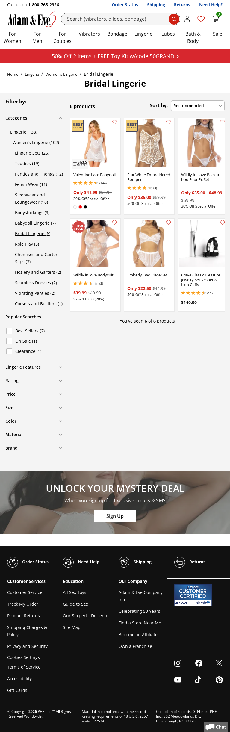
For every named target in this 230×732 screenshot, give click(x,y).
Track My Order (22, 604)
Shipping (156, 4)
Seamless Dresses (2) (36, 282)
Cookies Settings (23, 657)
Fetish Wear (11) (31, 184)
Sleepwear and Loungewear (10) (31, 198)
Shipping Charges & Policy (27, 630)
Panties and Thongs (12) (39, 174)
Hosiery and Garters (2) (38, 272)
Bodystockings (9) (32, 212)
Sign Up (115, 516)
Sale (217, 34)
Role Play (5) (27, 244)
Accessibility (19, 678)
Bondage (117, 34)
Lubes (168, 34)
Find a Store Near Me (140, 623)
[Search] (121, 19)
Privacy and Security (27, 646)
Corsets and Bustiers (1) (39, 303)
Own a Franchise (135, 646)
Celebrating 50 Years (139, 611)
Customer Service (24, 592)
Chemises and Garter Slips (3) (36, 258)
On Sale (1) (26, 341)
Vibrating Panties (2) (35, 293)
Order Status (125, 4)
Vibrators (89, 34)
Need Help (81, 562)
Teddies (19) (27, 163)
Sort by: (159, 105)
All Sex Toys (74, 592)
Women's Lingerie (61, 74)
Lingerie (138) (23, 132)
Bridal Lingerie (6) (32, 233)
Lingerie (143, 34)
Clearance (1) (28, 351)
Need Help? (211, 4)
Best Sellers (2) (30, 331)
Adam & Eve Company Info (141, 595)
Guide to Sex (75, 604)
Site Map (72, 627)
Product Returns (23, 615)
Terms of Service (23, 667)
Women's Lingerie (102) (36, 142)
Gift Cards (17, 690)
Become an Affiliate (138, 634)
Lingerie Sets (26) (32, 153)
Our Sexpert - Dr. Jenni (85, 615)
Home (12, 74)
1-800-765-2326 (43, 4)
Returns (182, 4)
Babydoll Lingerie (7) (35, 223)
